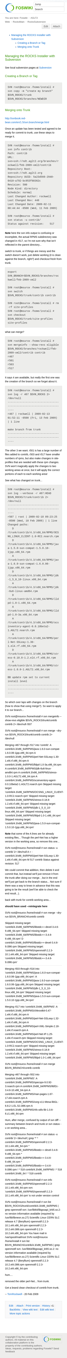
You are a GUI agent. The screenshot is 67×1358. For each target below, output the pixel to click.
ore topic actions (20, 1313)
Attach (56, 26)
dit (11, 1305)
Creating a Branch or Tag (31, 42)
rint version (33, 1305)
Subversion (45, 67)
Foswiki (24, 18)
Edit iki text (47, 1309)
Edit (46, 26)
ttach (19, 1305)
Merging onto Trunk (28, 46)
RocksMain (18, 21)
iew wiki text (30, 1309)
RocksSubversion (37, 21)
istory (46, 1305)
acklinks (15, 1309)
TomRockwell (14, 1294)
